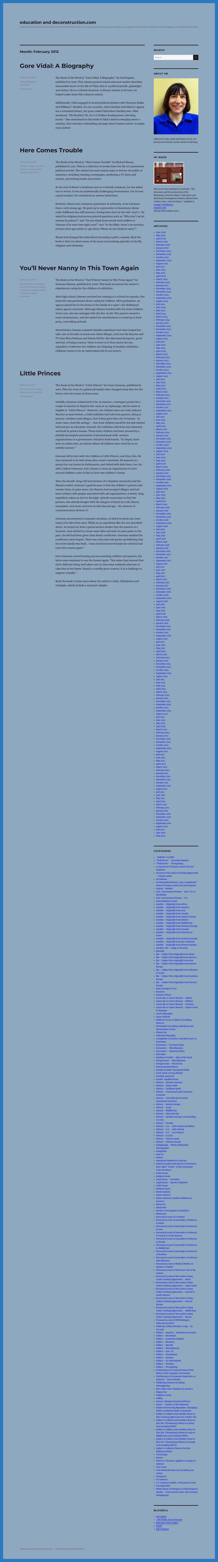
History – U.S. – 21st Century (170, 1132)
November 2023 (163, 329)
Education (161, 1054)
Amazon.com (160, 208)
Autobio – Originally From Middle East (174, 923)
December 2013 (163, 701)
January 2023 (162, 360)
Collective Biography (165, 1035)
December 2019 (163, 476)
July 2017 (160, 567)
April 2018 (161, 539)
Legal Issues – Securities (168, 1179)
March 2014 (161, 692)
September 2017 (163, 560)
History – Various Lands (167, 1138)
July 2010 (160, 829)
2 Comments (26, 89)
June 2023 (160, 345)
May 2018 (160, 535)
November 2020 (163, 442)
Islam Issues (162, 1173)
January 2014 (162, 698)
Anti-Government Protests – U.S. (172, 898)
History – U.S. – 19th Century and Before (175, 1126)
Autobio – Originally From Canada (172, 913)
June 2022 (161, 382)
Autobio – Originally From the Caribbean (175, 941)
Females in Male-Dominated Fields (172, 1070)
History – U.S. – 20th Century (170, 1129)
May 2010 (160, 836)
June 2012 (160, 757)
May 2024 (160, 310)
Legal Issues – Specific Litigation (171, 1182)
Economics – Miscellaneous (169, 1048)
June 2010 (160, 832)
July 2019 (160, 492)
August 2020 (162, 451)
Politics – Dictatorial (166, 1335)
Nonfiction (25, 85)
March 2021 (161, 429)
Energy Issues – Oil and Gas (169, 1063)
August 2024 (162, 301)
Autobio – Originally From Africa (171, 904)
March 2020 (162, 467)
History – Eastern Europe (168, 1104)
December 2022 (163, 363)
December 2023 (163, 326)
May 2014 (160, 686)
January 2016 (162, 623)
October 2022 (162, 370)
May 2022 (160, 385)
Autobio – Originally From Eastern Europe (176, 916)
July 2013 (160, 717)
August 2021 (162, 413)
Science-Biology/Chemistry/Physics (173, 1401)
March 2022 (162, 392)
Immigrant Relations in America (171, 1160)
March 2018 (161, 542)
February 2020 (163, 470)
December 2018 (163, 514)
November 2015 (163, 629)
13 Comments (26, 396)
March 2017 (161, 579)
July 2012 (160, 754)
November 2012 (163, 742)
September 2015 (163, 635)
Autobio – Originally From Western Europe (176, 945)
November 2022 (163, 367)
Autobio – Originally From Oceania (172, 929)
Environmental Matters (167, 1067)
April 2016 (161, 614)
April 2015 (161, 651)
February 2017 (162, 582)
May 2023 (160, 348)
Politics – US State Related (168, 1360)
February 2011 (162, 807)
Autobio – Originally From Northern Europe (176, 926)
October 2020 (162, 445)
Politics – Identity (164, 1345)
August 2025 (162, 263)
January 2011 (162, 811)
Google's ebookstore (163, 204)
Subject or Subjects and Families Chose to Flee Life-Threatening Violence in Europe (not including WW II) (175, 1442)
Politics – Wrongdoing (167, 1367)
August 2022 (162, 376)
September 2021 (163, 410)
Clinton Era (161, 1032)
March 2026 (162, 241)
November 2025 (163, 254)
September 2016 (163, 598)
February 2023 (163, 357)
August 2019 (162, 489)
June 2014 (160, 682)
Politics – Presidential (166, 1354)
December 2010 (163, 814)
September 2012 (163, 748)
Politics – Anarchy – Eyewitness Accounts (176, 1332)
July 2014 (160, 679)
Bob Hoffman (162, 1529)
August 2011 (161, 789)
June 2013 (160, 720)
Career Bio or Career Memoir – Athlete (174, 998)
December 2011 (163, 776)
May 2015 (160, 648)
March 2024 (162, 317)
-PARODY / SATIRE (165, 857)
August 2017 (162, 564)
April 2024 (161, 313)
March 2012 (161, 767)
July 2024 (160, 304)
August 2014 (162, 676)
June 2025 (161, 270)
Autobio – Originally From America (172, 907)
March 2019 (161, 504)
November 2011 (163, 779)
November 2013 (163, 704)
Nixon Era (160, 1204)
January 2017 (162, 585)
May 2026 (160, 235)
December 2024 (163, 288)
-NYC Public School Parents (169, 1520)
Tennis (159, 1457)
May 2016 (160, 610)
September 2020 (164, 448)
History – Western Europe (168, 1142)
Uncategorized (163, 1486)
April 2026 (161, 238)
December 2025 (163, 251)
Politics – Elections (165, 1342)
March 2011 (161, 804)
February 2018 (162, 545)
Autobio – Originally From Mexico (172, 920)
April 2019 (161, 501)
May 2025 (160, 273)
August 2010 (162, 826)
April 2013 (160, 726)
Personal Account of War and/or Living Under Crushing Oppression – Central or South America (175, 1292)
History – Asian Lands (166, 1085)
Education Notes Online (167, 1523)
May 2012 (160, 761)
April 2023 (161, 351)
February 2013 (162, 732)
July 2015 (160, 642)
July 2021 (160, 417)
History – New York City (167, 1113)
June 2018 (160, 532)
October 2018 (162, 520)
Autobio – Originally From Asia (170, 910)
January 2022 (162, 398)
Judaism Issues (163, 1176)
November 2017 (163, 554)
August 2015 (162, 639)
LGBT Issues (162, 1185)
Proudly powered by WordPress (70, 1549)
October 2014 (162, 670)
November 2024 (163, 292)
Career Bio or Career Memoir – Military (174, 1001)
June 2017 (160, 570)
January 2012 (162, 773)
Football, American (165, 1076)
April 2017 (161, 576)
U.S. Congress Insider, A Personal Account (176, 1482)
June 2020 (161, 457)
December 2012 (163, 739)
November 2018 (163, 517)
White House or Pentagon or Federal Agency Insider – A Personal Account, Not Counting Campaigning (177, 1492)
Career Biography (28, 81)
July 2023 (160, 342)
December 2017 (163, 551)
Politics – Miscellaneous (167, 1348)
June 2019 (160, 495)
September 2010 (163, 823)
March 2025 (162, 279)
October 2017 (162, 557)
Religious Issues (163, 1395)
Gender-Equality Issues (167, 1079)
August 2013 (162, 714)
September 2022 (164, 373)
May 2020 (160, 460)
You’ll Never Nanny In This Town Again (79, 268)
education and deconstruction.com (58, 22)
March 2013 (161, 729)
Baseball (160, 951)
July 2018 (160, 529)
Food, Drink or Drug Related (169, 1073)
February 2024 (163, 320)
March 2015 (161, 654)
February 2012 (162, 770)
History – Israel (163, 1107)
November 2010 (163, 817)
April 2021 (161, 426)
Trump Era (161, 1476)
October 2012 (162, 745)
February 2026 (163, 245)
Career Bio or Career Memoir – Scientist (175, 1004)
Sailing (159, 1398)
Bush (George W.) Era (166, 988)
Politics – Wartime (165, 1364)
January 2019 (162, 510)
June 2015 (160, 645)
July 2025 (160, 266)
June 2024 (161, 307)
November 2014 (163, 667)
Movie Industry (163, 1192)
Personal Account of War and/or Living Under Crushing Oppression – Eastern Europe (174, 1301)
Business (160, 992)
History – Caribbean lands (168, 1088)
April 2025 (161, 276)
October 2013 (162, 707)
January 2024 (162, 323)
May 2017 (160, 573)
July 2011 (160, 792)
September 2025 (164, 260)
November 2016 (163, 592)
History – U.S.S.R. (164, 1135)
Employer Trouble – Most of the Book (174, 1057)
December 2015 (163, 626)
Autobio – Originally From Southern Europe (176, 938)
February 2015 (162, 657)
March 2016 (161, 617)
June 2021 (160, 420)
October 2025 (162, 257)
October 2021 (162, 407)
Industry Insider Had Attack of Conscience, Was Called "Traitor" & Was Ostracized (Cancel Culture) (176, 1166)
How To (160, 1154)
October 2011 (162, 782)
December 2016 (163, 589)
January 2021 (162, 435)
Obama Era (161, 1214)
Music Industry (163, 1195)
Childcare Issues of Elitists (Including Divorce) (32, 287)
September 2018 (163, 523)
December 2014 (163, 664)
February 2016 (163, 620)
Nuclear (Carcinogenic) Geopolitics (172, 1210)
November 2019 (163, 479)
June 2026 (161, 232)
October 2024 (162, 295)
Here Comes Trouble (51, 150)
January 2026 (162, 248)
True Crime (161, 1467)
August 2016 (162, 601)
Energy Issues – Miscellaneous (171, 1060)
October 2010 (162, 820)
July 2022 (160, 379)
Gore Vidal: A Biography (57, 65)
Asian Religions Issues (166, 901)
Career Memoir (27, 284)
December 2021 (163, 401)
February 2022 (163, 395)
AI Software (161, 879)
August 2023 (162, 338)
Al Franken (161, 1516)
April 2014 (161, 689)
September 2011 (163, 786)
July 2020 (160, 454)
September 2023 (163, 335)
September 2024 (164, 298)
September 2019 (163, 485)
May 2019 (160, 498)
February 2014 (162, 695)
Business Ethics (163, 995)
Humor (32, 169)
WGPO (159, 1526)
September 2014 (163, 673)
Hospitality (161, 1151)
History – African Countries (169, 1082)
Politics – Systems (165, 1357)
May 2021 (160, 423)
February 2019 (163, 507)
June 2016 (160, 607)
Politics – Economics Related (170, 1339)
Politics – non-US (164, 1351)
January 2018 (162, 548)
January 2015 (162, 660)
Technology (161, 1454)
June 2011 (160, 795)
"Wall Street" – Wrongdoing (169, 863)
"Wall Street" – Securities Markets (172, 860)
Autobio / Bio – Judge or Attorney (172, 948)
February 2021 (162, 432)
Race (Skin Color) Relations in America (174, 1389)
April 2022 (161, 388)
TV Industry (161, 1479)
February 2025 (163, 282)
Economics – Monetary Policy (170, 1051)
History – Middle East (166, 1110)
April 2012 (161, 764)
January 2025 (162, 285)
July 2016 (160, 604)
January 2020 (162, 473)
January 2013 (162, 736)
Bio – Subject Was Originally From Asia (174, 960)
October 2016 (162, 595)
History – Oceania (164, 1123)
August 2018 (162, 526)
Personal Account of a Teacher (170, 1217)
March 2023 (161, 354)
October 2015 (162, 632)
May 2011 (160, 798)
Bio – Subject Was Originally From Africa (175, 954)
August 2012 (162, 751)
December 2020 (163, 438)
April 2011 (160, 801)
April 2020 (161, 463)
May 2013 (160, 723)
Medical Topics (163, 1189)
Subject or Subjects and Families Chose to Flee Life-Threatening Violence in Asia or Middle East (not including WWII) (175, 1432)
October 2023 (162, 332)
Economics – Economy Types (170, 1045)
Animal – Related (164, 888)
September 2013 (163, 711)
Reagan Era (161, 1392)
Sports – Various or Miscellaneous (172, 1404)
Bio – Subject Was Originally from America (176, 957)
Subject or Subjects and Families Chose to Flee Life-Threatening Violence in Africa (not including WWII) (175, 1423)
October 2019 (162, 482)
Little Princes (40, 373)
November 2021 (163, 404)
